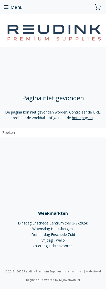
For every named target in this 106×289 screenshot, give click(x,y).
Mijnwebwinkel (69, 280)
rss (81, 271)
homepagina (82, 117)
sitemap (70, 271)
